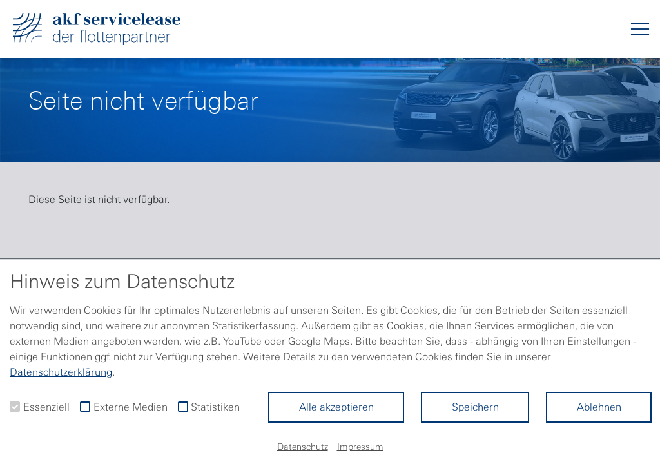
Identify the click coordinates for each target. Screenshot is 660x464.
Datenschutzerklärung (61, 372)
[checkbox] (15, 406)
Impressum (360, 446)
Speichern (475, 407)
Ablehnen (599, 407)
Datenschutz (302, 446)
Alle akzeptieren (336, 407)
